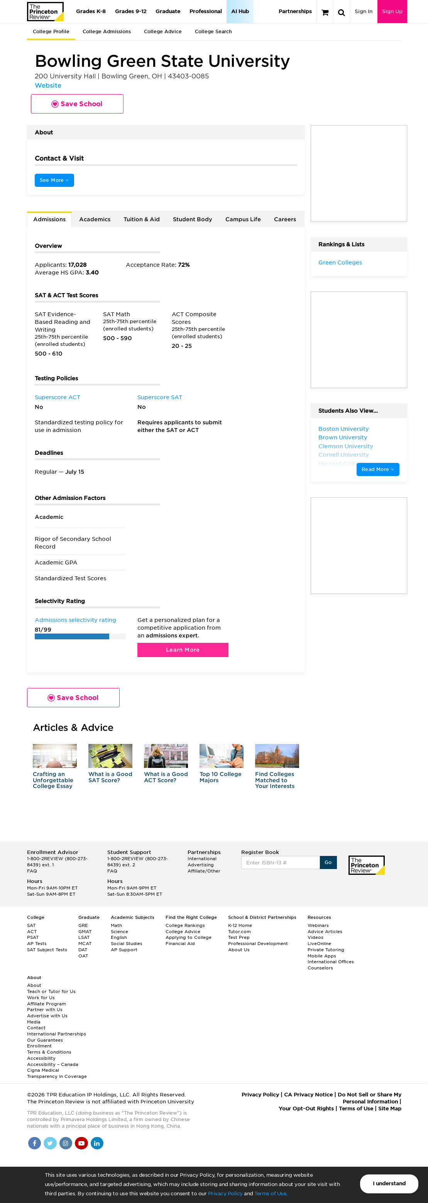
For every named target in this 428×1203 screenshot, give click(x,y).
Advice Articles (325, 931)
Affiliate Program (46, 1003)
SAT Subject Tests (47, 949)
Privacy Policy (225, 1193)
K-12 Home (240, 925)
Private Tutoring (326, 949)
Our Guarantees (45, 1040)
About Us (239, 949)
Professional (205, 11)
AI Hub (240, 11)
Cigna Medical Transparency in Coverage (57, 1073)
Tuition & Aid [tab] (141, 219)
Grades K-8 (91, 11)
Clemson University (345, 446)
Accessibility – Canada (52, 1064)
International (202, 858)
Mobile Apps (322, 956)
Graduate (168, 11)
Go (328, 862)
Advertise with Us (47, 1015)
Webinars (318, 925)
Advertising (201, 865)
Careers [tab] (285, 219)
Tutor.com (239, 931)
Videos (315, 937)
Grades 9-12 (130, 11)
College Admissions (107, 31)
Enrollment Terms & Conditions (49, 1049)
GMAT (84, 931)
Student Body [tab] (192, 219)
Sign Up (392, 11)
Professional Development (258, 943)
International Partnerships (56, 1034)
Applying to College (188, 937)
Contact (36, 1027)
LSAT (84, 937)
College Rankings (185, 925)
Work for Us (41, 997)
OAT (83, 956)
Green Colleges (340, 262)
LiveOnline (319, 943)
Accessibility (41, 1058)
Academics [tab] (94, 219)
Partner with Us (45, 1009)
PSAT (33, 937)
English (119, 937)
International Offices (331, 961)
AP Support (124, 949)
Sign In (363, 11)
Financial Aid (180, 943)
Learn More (183, 650)
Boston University (343, 429)
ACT (32, 931)
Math (116, 925)
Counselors (320, 968)
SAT (31, 925)
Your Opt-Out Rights (306, 1109)
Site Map (389, 1109)
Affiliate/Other (204, 871)
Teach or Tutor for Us (51, 991)
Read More (378, 469)
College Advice (163, 31)
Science (119, 931)
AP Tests (37, 943)
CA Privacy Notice (308, 1095)
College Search (213, 31)
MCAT (84, 943)
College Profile (51, 31)
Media (34, 1022)
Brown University (342, 437)
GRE (83, 925)
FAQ (32, 871)
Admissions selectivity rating (75, 620)
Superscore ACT (57, 397)
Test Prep (239, 937)
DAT (82, 949)
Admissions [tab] (49, 219)
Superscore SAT (159, 397)
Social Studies (126, 943)
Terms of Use (270, 1193)
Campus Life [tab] (243, 219)
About (34, 985)
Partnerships (295, 11)
